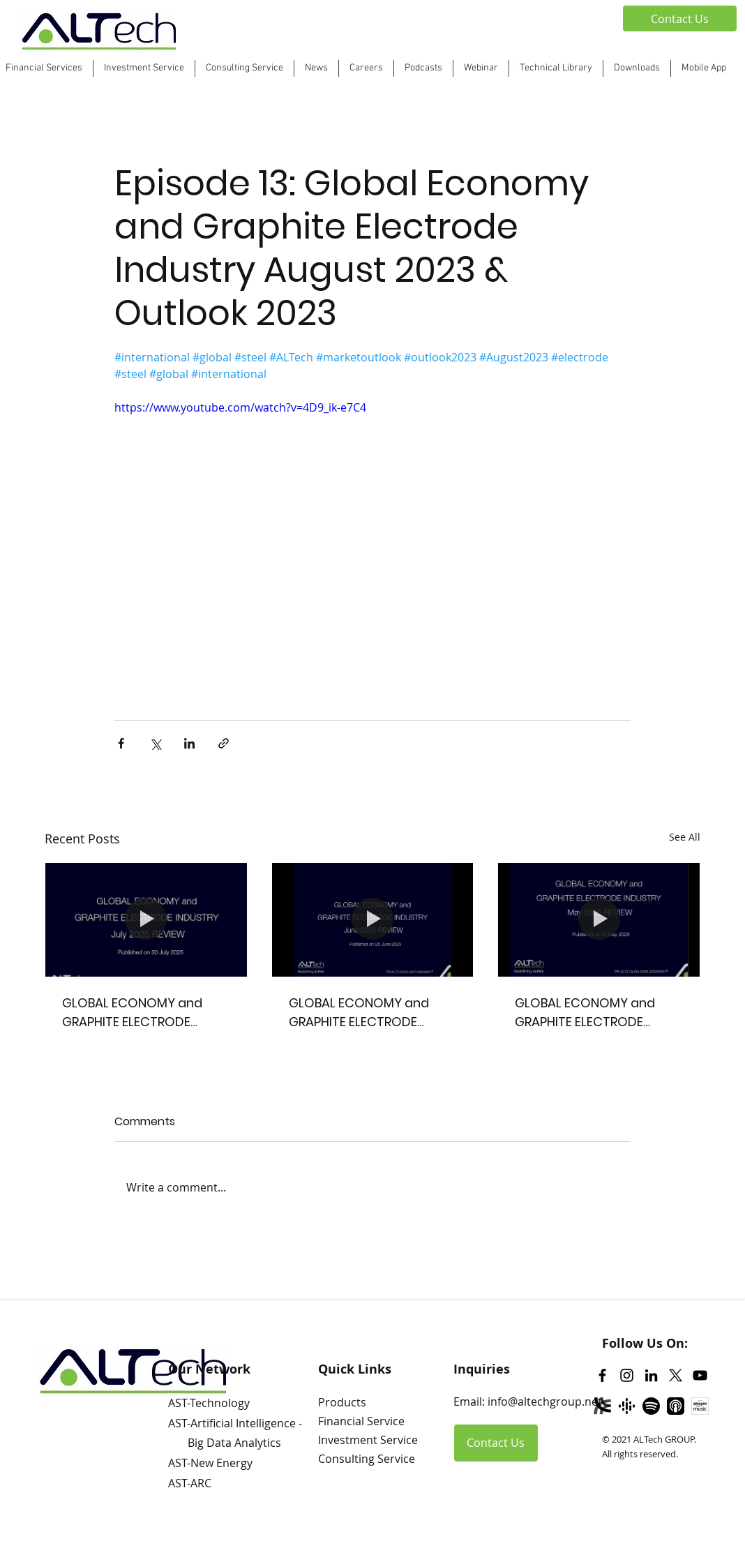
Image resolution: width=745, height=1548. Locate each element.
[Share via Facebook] (121, 743)
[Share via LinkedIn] (189, 743)
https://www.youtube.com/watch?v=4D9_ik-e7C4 (240, 407)
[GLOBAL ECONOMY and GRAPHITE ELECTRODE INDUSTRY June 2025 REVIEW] (373, 919)
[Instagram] (626, 1375)
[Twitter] (675, 1375)
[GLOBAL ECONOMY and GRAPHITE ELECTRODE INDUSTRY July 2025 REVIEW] (146, 919)
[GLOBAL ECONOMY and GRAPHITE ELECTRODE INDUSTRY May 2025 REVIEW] (599, 919)
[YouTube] (700, 1375)
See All (684, 836)
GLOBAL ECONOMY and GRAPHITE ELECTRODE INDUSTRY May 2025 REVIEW (598, 1012)
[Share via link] (223, 743)
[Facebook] (602, 1375)
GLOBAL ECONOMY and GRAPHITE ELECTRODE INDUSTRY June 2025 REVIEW (359, 1012)
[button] (423, 68)
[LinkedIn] (651, 1375)
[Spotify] (651, 1406)
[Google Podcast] (626, 1406)
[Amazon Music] (700, 1406)
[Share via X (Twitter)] (155, 743)
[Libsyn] (602, 1406)
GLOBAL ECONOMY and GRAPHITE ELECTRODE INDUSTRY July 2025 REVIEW (144, 1012)
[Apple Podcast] (675, 1406)
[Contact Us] (679, 18)
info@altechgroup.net (545, 1401)
